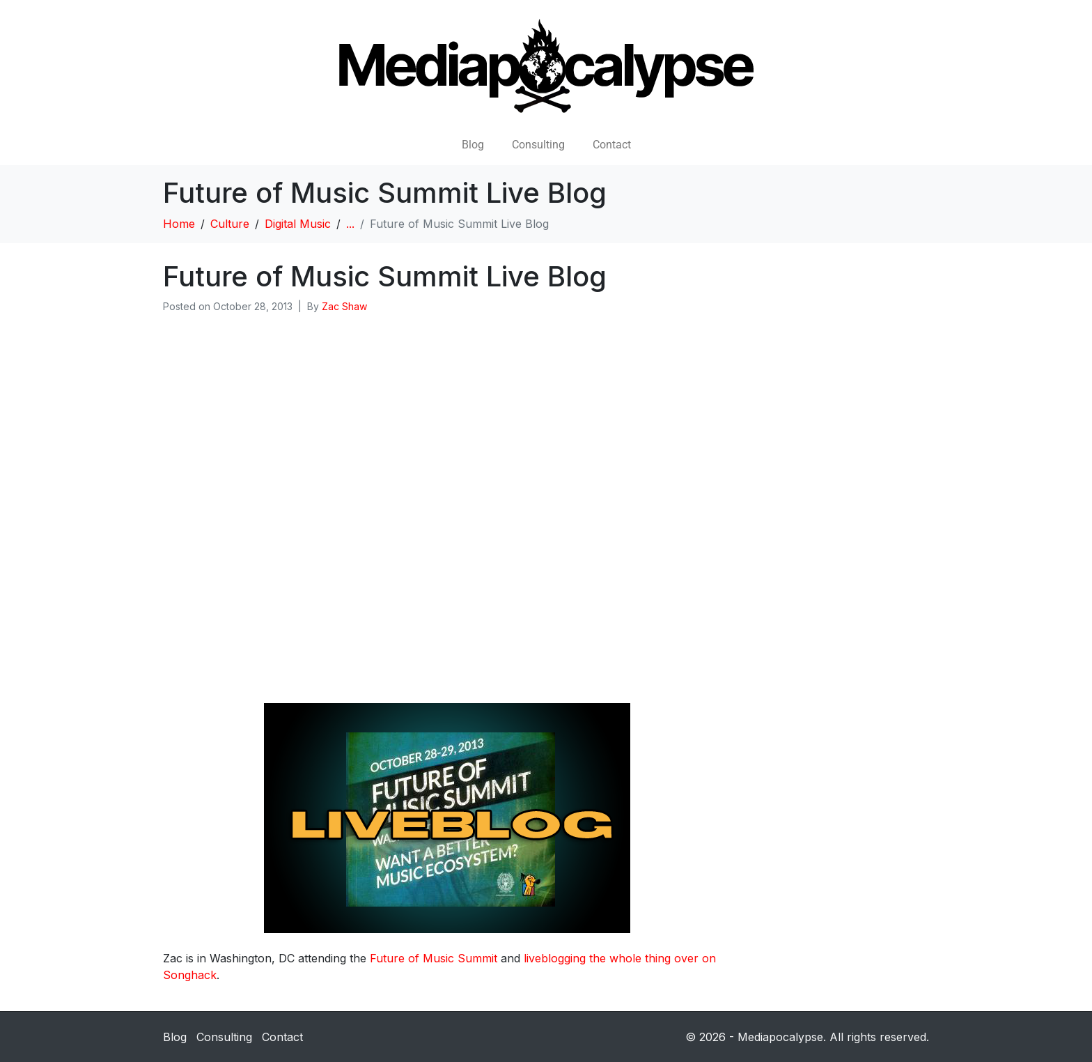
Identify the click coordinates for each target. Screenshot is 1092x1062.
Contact (612, 144)
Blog (473, 144)
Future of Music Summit (433, 958)
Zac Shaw (344, 306)
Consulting (538, 144)
